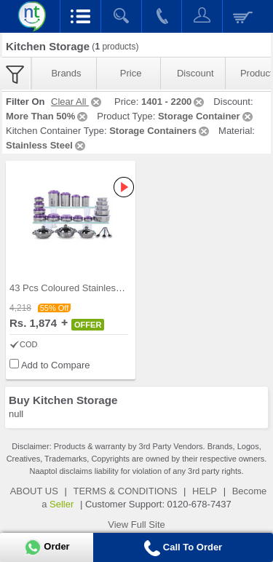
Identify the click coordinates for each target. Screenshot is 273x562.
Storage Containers (160, 130)
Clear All (77, 101)
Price (131, 73)
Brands (66, 73)
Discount (195, 73)
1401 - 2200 (173, 101)
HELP (204, 491)
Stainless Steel (46, 145)
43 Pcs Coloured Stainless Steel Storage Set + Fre (115, 287)
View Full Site (136, 524)
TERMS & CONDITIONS (125, 491)
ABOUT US (34, 491)
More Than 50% (48, 116)
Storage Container (206, 116)
